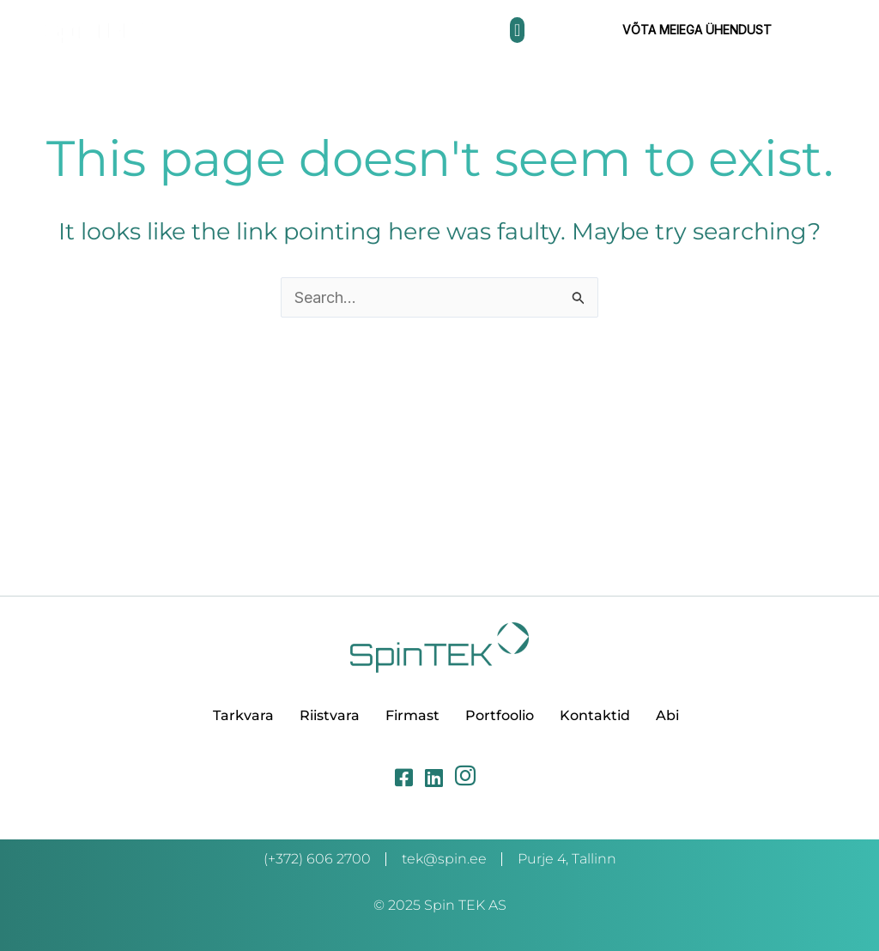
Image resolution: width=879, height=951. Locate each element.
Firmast (412, 715)
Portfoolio (499, 715)
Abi (667, 715)
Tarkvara (243, 715)
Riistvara (330, 715)
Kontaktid (595, 715)
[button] (517, 30)
